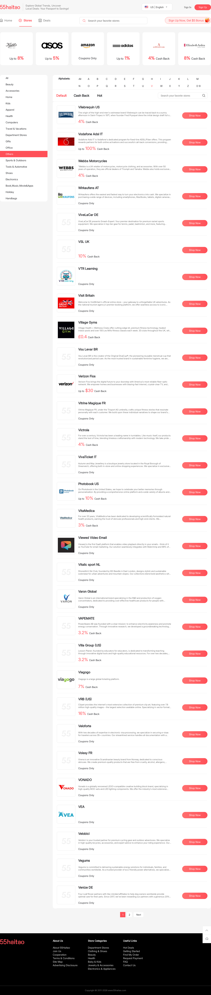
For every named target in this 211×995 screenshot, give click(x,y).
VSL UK (83, 242)
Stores (25, 20)
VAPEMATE (86, 618)
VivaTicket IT (87, 457)
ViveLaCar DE (88, 215)
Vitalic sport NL (89, 564)
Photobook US (88, 484)
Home (6, 20)
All (7, 77)
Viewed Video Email (92, 538)
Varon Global (87, 591)
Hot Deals (128, 947)
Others (9, 153)
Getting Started (131, 951)
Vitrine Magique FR (92, 403)
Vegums (84, 860)
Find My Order (131, 954)
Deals (44, 20)
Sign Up (203, 7)
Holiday (10, 191)
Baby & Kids (94, 961)
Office (9, 147)
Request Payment (133, 958)
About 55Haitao (61, 947)
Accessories (12, 90)
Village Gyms (87, 322)
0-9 (198, 85)
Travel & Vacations (16, 128)
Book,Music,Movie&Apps (19, 185)
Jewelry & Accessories (100, 965)
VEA (81, 807)
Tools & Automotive (16, 166)
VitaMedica (86, 511)
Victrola (83, 430)
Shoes (9, 172)
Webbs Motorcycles (92, 161)
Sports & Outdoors (16, 160)
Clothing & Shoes (97, 951)
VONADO (85, 780)
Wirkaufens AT (88, 188)
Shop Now (195, 115)
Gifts (8, 141)
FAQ (125, 961)
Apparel (10, 109)
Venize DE (85, 887)
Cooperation (59, 954)
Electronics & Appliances (102, 968)
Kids (8, 103)
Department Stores (16, 134)
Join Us (57, 951)
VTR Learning (88, 268)
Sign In (187, 7)
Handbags (11, 198)
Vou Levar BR (88, 349)
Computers (12, 122)
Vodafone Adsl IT (90, 134)
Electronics (12, 179)
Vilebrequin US (89, 107)
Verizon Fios (86, 376)
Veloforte (84, 726)
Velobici (83, 833)
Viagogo (84, 672)
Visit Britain (86, 295)
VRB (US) (85, 699)
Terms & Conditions (64, 958)
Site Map (58, 961)
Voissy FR (85, 753)
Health (9, 115)
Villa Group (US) (89, 645)
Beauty (9, 84)
